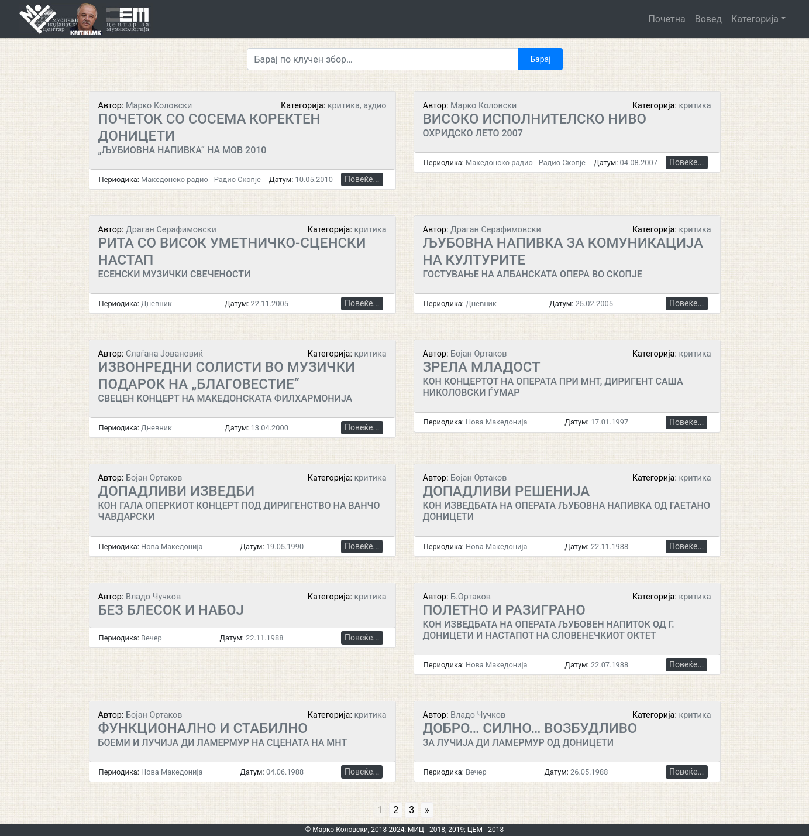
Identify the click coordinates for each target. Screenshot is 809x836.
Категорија (755, 19)
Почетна (666, 19)
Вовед (708, 19)
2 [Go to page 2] (395, 810)
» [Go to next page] (427, 810)
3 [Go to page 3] (411, 810)
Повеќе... (362, 179)
